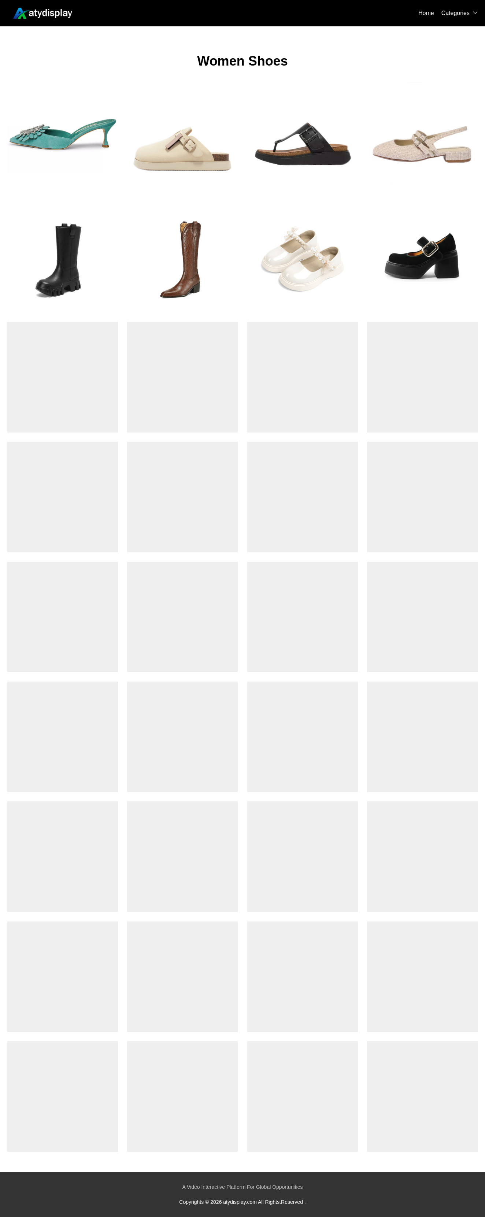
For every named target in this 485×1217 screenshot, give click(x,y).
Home (426, 13)
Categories (455, 13)
